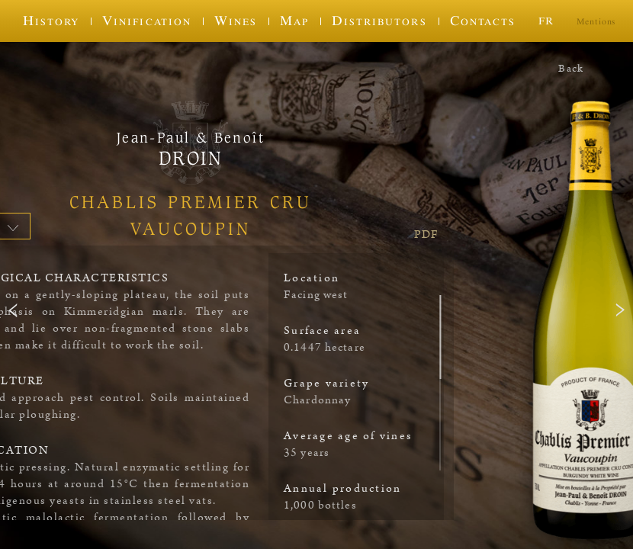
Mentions (596, 21)
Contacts (483, 20)
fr (546, 19)
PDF (426, 234)
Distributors (379, 20)
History (51, 20)
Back (570, 68)
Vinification (146, 20)
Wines (235, 20)
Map (294, 20)
